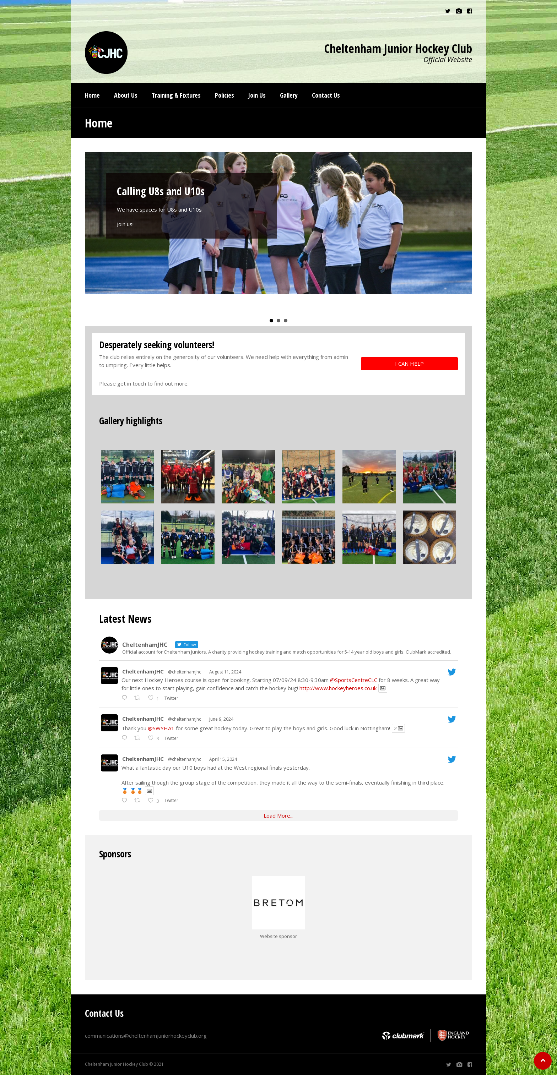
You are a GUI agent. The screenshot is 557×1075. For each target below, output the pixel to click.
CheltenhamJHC (143, 671)
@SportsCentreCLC (353, 679)
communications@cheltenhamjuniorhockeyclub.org (146, 1035)
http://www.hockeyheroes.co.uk (338, 688)
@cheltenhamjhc (184, 672)
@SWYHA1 (161, 728)
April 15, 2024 (223, 759)
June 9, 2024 (221, 719)
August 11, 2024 (225, 672)
